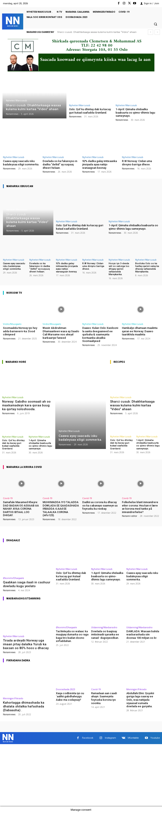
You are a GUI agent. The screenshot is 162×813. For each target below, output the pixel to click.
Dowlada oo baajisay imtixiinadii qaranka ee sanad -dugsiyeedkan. (105, 634)
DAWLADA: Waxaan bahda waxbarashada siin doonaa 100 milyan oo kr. (142, 634)
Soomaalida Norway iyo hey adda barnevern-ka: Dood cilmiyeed (20, 331)
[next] (157, 32)
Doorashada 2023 (65, 689)
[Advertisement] (81, 775)
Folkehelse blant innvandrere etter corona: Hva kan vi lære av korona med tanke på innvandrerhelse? (140, 507)
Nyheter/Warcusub (16, 100)
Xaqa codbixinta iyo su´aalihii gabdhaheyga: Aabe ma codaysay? (70, 696)
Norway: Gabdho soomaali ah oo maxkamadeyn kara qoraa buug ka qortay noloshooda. (26, 405)
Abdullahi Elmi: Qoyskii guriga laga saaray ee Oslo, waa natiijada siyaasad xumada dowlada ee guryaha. (140, 700)
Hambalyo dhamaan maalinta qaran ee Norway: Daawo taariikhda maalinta (139, 331)
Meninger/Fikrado (13, 698)
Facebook (87, 738)
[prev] (150, 32)
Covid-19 (8, 498)
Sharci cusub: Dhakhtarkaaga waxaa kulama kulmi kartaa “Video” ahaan (96, 32)
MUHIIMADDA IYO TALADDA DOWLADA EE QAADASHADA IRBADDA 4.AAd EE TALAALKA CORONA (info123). (61, 509)
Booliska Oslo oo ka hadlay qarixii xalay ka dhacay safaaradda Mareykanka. (147, 267)
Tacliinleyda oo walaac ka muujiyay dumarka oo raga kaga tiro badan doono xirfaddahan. (72, 636)
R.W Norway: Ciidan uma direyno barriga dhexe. (137, 162)
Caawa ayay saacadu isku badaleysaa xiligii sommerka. (21, 162)
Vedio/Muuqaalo (12, 324)
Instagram (110, 738)
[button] (155, 24)
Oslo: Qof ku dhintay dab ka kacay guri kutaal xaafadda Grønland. (90, 111)
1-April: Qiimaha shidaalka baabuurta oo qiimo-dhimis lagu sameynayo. (135, 112)
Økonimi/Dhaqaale (13, 578)
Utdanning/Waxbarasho (104, 627)
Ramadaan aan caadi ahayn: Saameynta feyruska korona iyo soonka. (104, 698)
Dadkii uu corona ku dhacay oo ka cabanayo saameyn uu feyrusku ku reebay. (99, 505)
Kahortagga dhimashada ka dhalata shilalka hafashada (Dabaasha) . (23, 706)
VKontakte (133, 738)
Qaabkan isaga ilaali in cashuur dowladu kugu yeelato (26, 584)
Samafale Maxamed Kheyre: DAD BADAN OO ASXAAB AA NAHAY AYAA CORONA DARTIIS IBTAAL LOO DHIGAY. (21, 509)
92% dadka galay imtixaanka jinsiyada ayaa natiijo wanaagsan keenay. (99, 164)
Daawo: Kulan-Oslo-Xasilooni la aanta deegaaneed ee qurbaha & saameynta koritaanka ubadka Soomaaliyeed (100, 334)
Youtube (155, 738)
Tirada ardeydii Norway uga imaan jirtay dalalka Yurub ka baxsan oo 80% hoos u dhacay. (26, 644)
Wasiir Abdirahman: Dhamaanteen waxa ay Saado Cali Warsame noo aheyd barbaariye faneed (61, 332)
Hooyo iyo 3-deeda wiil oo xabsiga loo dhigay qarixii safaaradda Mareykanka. (119, 269)
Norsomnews (75, 116)
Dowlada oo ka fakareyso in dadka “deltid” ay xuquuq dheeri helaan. (60, 164)
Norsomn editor (129, 515)
